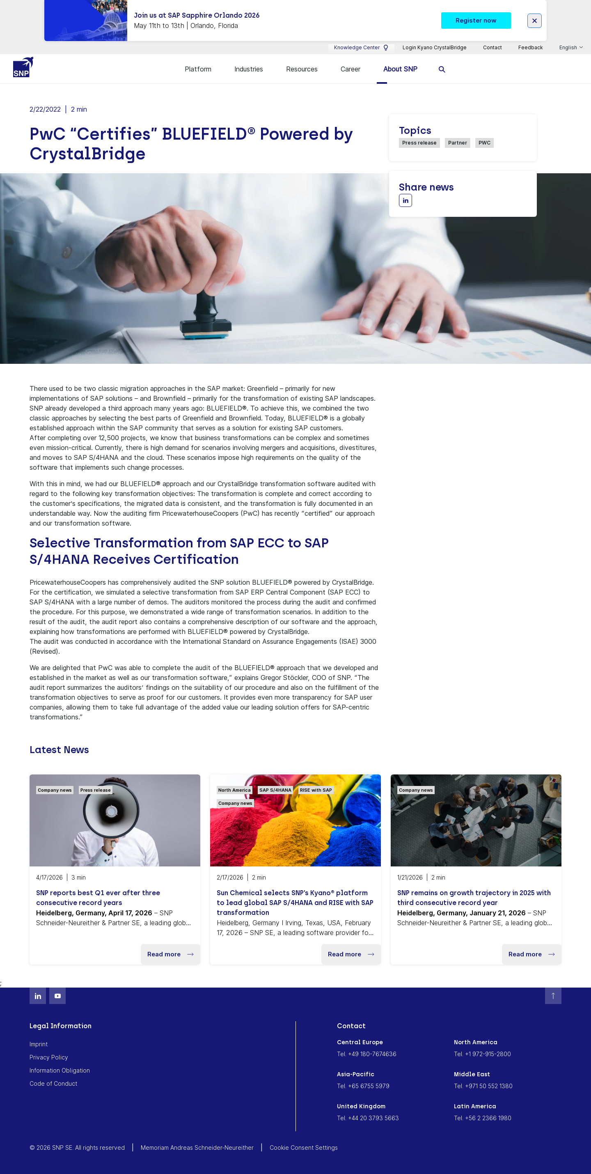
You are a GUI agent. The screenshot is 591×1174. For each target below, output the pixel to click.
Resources (302, 69)
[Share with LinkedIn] (405, 200)
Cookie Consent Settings (304, 1147)
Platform (198, 69)
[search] (442, 68)
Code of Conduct (53, 1083)
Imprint (39, 1044)
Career (350, 69)
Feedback (530, 47)
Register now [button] (476, 20)
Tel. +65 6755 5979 (363, 1085)
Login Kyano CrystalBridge (435, 47)
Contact (492, 47)
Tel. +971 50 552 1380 (483, 1085)
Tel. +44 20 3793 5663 (368, 1117)
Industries (248, 69)
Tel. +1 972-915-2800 (482, 1053)
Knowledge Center (361, 48)
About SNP (400, 69)
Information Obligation (60, 1070)
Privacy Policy (49, 1057)
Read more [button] (170, 954)
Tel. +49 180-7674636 (366, 1053)
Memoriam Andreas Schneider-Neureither (197, 1147)
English (568, 47)
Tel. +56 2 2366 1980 (482, 1117)
